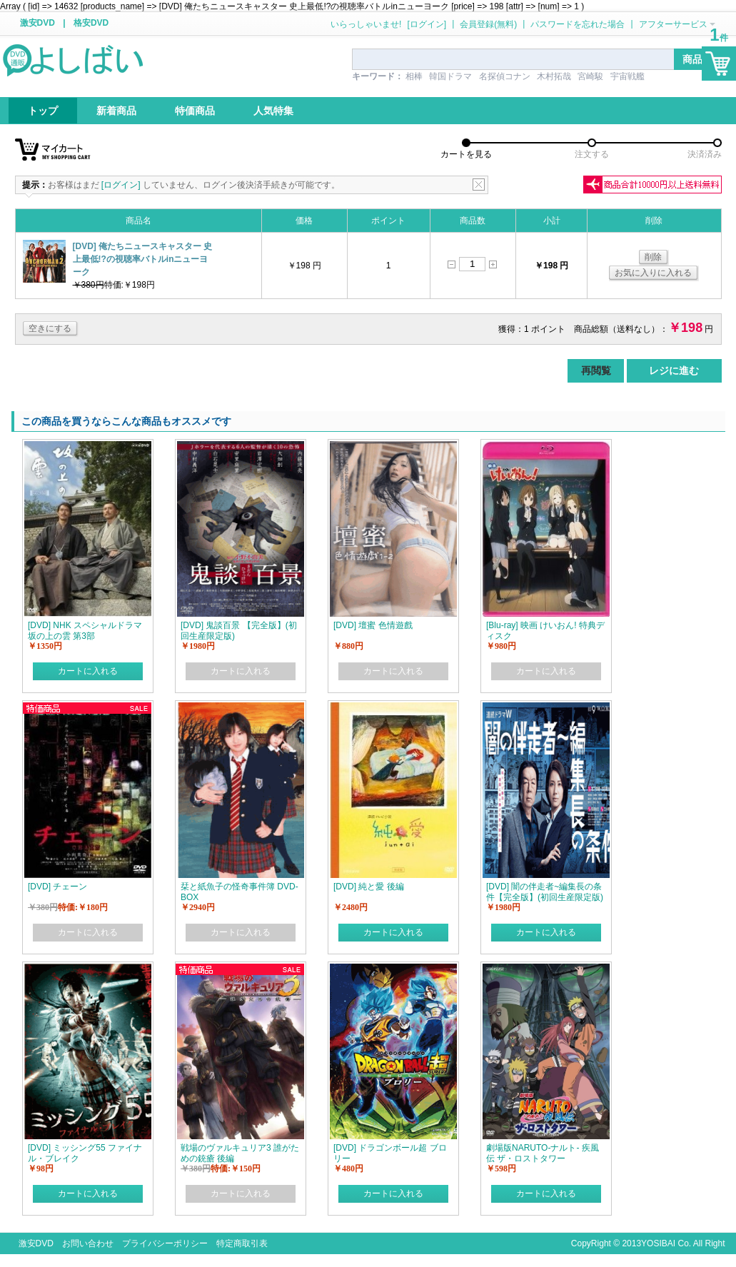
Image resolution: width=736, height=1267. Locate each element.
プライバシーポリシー (165, 1243)
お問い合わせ (88, 1243)
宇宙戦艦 (627, 76)
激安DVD (37, 23)
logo (74, 59)
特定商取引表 (242, 1243)
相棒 (414, 76)
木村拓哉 (554, 76)
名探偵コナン (504, 76)
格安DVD (91, 23)
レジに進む (674, 370)
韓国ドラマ (450, 76)
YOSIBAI (658, 1243)
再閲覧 (596, 370)
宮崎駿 (590, 76)
